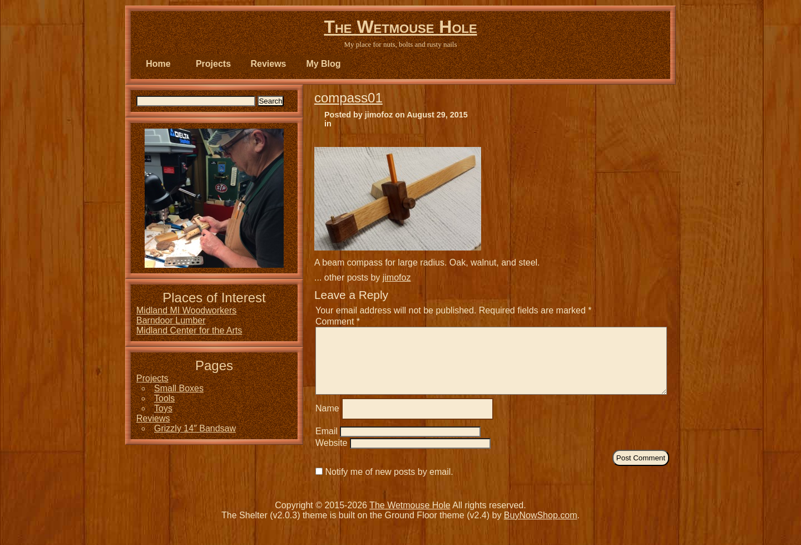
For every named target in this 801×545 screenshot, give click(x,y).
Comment (337, 321)
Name (327, 421)
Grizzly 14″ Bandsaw (195, 428)
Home (158, 63)
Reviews (268, 63)
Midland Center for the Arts (189, 330)
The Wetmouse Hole (400, 27)
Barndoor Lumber (171, 320)
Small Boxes (179, 388)
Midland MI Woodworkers (186, 310)
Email (326, 444)
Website (331, 456)
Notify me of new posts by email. (389, 485)
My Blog (323, 63)
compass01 (348, 97)
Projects (213, 63)
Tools (164, 398)
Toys (163, 408)
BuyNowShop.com (540, 528)
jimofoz (397, 277)
